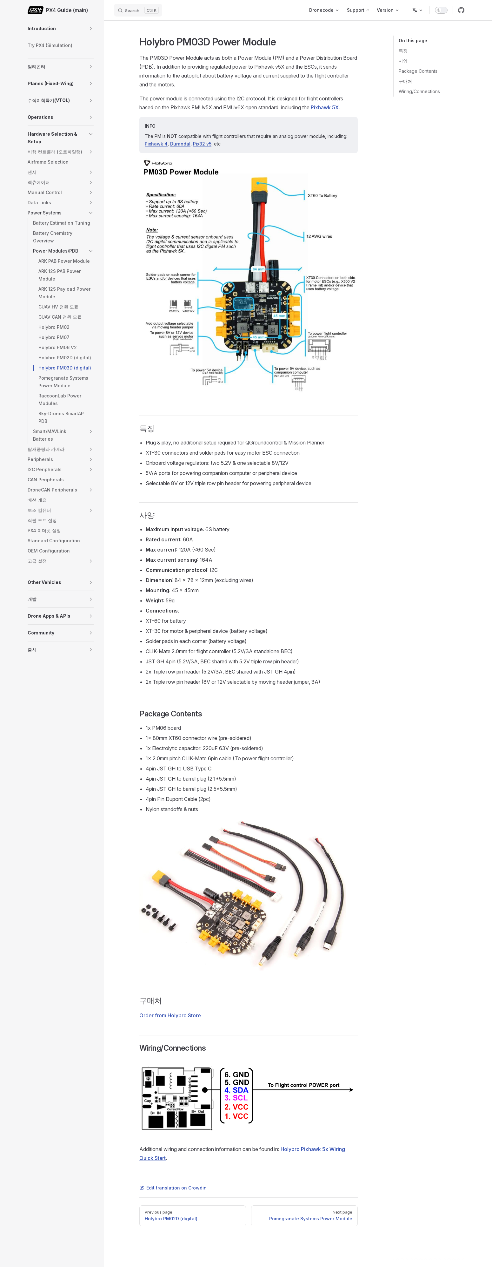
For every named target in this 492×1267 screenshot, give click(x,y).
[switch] (441, 10)
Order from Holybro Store (170, 1015)
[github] (461, 10)
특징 (403, 50)
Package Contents (418, 71)
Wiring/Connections (419, 91)
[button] (91, 29)
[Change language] (418, 10)
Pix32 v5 (202, 143)
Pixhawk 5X (325, 107)
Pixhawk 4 (156, 143)
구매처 (405, 81)
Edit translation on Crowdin (173, 1187)
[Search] (138, 10)
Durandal (180, 143)
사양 (403, 61)
